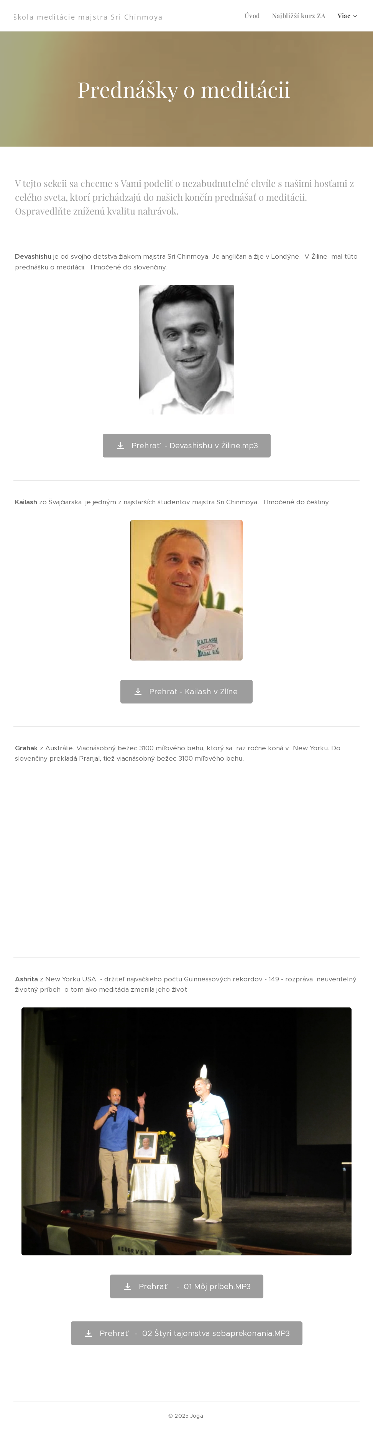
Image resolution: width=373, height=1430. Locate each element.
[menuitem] (254, 15)
